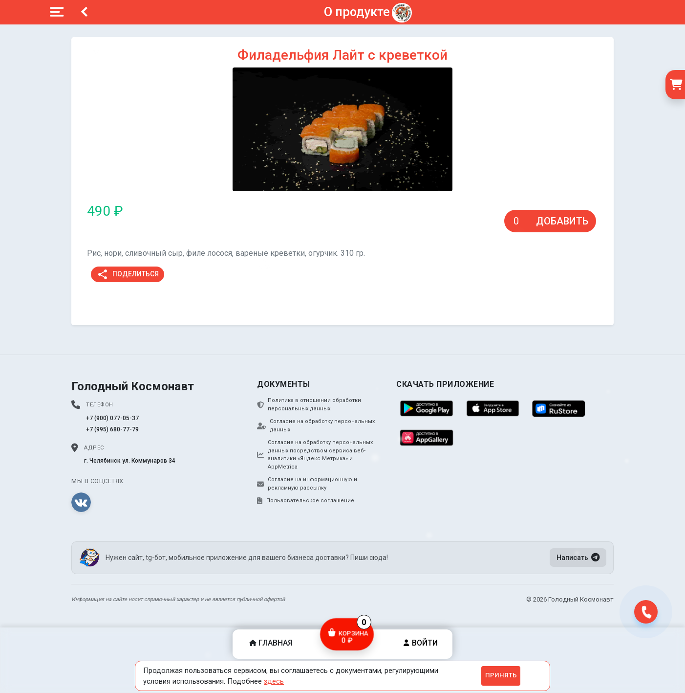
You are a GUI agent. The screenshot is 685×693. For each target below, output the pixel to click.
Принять (501, 675)
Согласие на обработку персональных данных (316, 425)
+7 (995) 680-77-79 (112, 429)
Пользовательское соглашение (305, 500)
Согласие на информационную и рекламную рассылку (307, 483)
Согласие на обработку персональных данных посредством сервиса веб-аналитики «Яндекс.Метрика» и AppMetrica (315, 454)
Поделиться (128, 274)
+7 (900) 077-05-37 (112, 418)
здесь (274, 681)
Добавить (562, 221)
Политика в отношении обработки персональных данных (309, 404)
